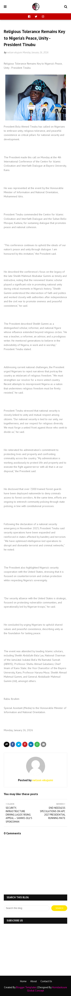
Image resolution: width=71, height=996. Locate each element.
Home (23, 981)
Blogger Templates (26, 987)
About (33, 981)
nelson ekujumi (14, 52)
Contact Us (46, 981)
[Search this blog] (26, 908)
